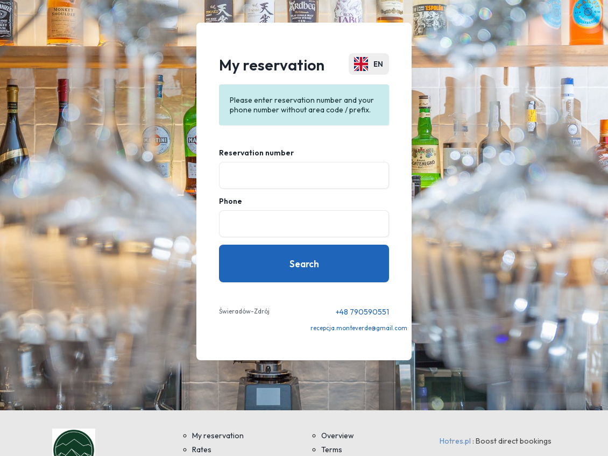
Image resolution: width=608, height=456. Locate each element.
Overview (337, 435)
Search (304, 263)
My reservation (218, 435)
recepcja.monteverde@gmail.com (358, 328)
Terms (331, 449)
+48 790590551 (362, 312)
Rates (201, 449)
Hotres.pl (455, 441)
